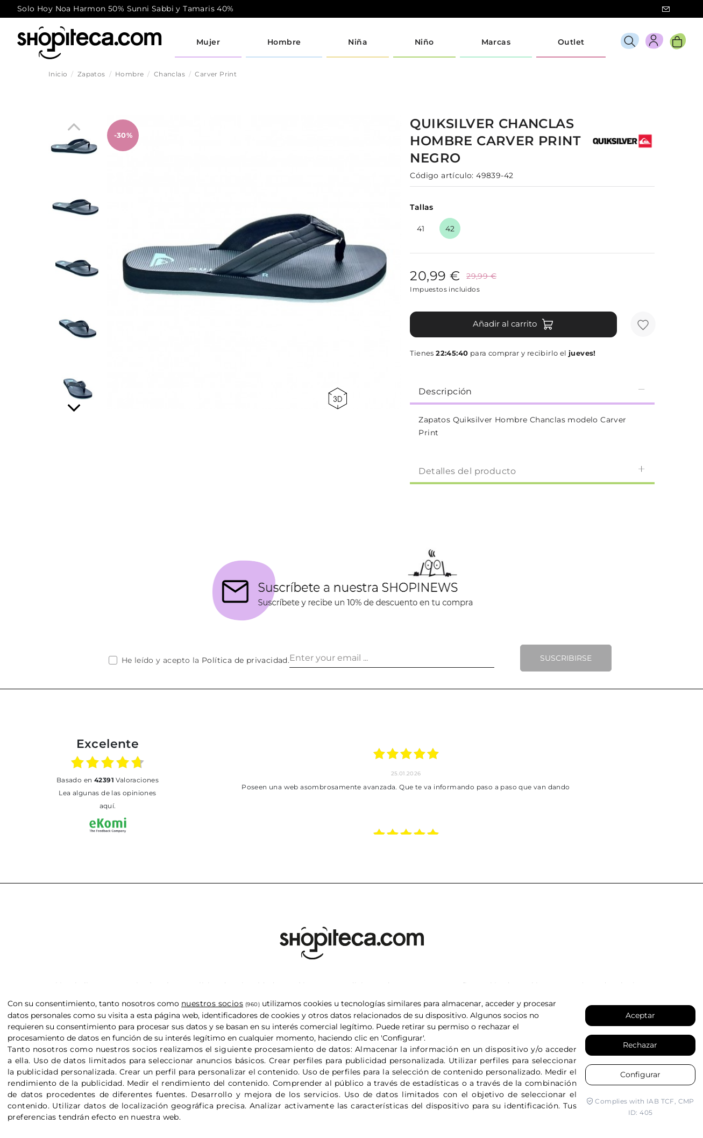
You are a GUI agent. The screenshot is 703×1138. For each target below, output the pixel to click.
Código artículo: (441, 175)
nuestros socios (212, 1003)
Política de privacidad (245, 660)
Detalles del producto (532, 470)
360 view (337, 398)
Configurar (640, 1074)
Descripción (532, 391)
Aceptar (640, 1015)
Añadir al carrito (513, 324)
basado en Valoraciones (107, 780)
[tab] (532, 391)
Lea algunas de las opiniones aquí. (107, 799)
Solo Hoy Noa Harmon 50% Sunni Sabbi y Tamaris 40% (125, 8)
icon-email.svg (666, 9)
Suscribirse (566, 658)
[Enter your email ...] (391, 658)
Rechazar (640, 1045)
